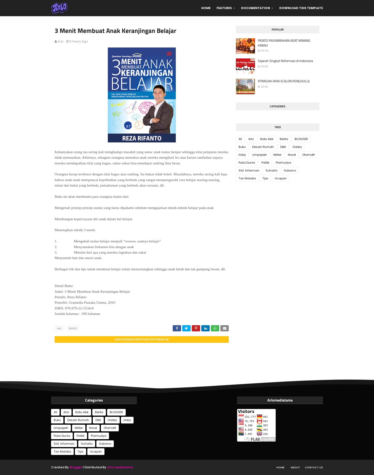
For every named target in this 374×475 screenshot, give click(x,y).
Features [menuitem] (224, 8)
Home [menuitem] (206, 8)
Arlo (60, 41)
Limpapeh (259, 155)
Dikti (283, 147)
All (59, 328)
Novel (292, 155)
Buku (73, 328)
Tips (265, 178)
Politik (265, 163)
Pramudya (283, 163)
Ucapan (281, 178)
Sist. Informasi (249, 170)
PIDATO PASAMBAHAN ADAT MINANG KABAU (284, 42)
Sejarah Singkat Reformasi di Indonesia (285, 60)
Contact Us (314, 467)
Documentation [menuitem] (255, 8)
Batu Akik (266, 139)
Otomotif (308, 155)
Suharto (271, 170)
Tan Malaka (247, 178)
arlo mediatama (120, 467)
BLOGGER (301, 139)
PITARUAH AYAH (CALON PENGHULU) (284, 81)
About (295, 467)
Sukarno (290, 170)
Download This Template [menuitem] (301, 8)
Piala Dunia (247, 163)
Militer (277, 155)
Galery (297, 147)
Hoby (242, 155)
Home (280, 467)
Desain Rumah (263, 147)
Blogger (76, 467)
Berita (284, 139)
